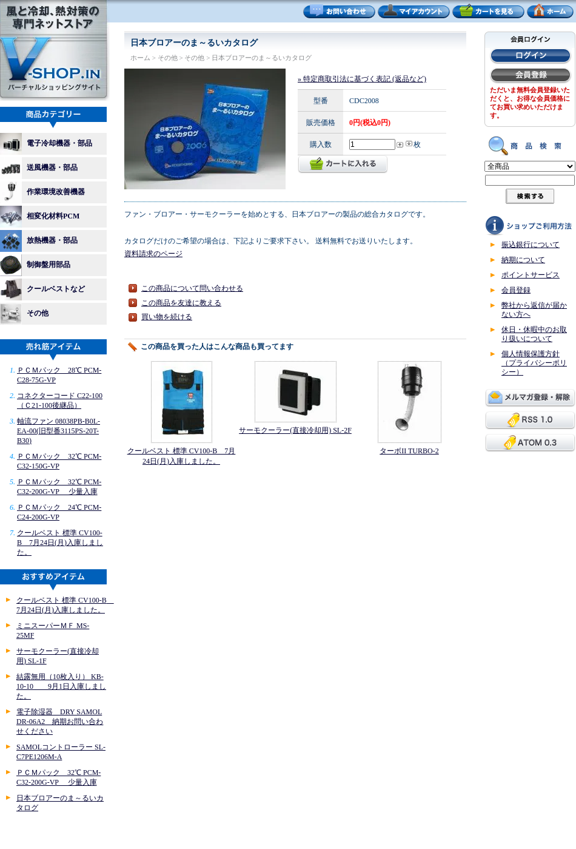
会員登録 (516, 290)
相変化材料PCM (43, 217)
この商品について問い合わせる (192, 288)
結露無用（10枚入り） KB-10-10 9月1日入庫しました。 (61, 686)
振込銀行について (530, 244)
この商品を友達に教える (181, 303)
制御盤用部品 (39, 265)
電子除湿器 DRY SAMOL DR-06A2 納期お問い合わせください (59, 722)
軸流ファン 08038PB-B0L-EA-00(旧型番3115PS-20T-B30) (58, 431)
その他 (24, 314)
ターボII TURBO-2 (409, 451)
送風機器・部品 (42, 168)
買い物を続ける (166, 317)
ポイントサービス (530, 275)
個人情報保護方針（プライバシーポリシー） (534, 363)
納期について (523, 259)
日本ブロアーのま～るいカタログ (262, 57)
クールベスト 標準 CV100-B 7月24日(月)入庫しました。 (60, 542)
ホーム (140, 57)
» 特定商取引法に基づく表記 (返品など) (362, 79)
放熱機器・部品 (42, 241)
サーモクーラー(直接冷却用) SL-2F (295, 430)
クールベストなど (42, 289)
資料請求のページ (153, 253)
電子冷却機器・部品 (46, 144)
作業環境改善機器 (46, 192)
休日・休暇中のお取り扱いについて (534, 334)
